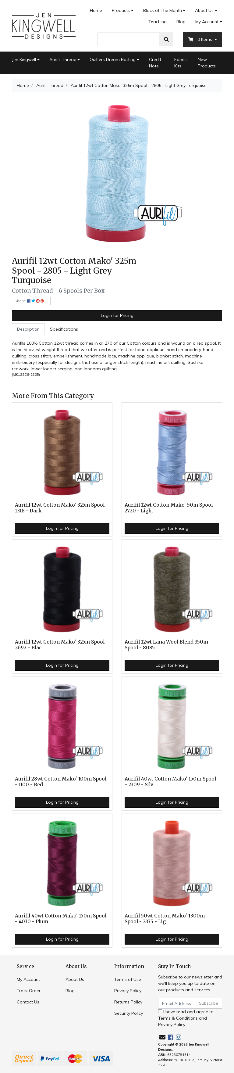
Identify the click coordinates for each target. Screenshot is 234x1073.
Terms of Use (127, 979)
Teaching (157, 21)
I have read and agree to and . (186, 1018)
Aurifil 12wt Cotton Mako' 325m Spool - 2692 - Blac (61, 645)
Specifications (64, 329)
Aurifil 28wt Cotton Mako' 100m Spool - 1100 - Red (60, 782)
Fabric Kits (180, 63)
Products (121, 10)
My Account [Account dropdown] (206, 21)
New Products (207, 63)
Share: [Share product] (30, 301)
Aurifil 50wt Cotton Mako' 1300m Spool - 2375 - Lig (165, 918)
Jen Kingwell (24, 59)
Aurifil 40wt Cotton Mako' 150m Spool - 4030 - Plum (60, 918)
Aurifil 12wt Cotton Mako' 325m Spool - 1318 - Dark (61, 508)
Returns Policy (128, 1002)
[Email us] (162, 1037)
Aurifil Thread (62, 59)
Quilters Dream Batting (113, 59)
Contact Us (28, 1002)
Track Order (29, 990)
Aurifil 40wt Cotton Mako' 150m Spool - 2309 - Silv (170, 782)
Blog (181, 21)
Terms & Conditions (178, 1018)
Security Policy (128, 1013)
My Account (28, 979)
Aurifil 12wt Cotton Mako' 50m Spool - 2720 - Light (170, 508)
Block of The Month (162, 10)
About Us (204, 10)
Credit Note (155, 63)
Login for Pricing (117, 315)
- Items (200, 39)
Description (28, 329)
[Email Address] (176, 1003)
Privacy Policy (127, 990)
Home (96, 10)
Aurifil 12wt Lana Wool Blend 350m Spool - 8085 (166, 645)
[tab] (28, 329)
